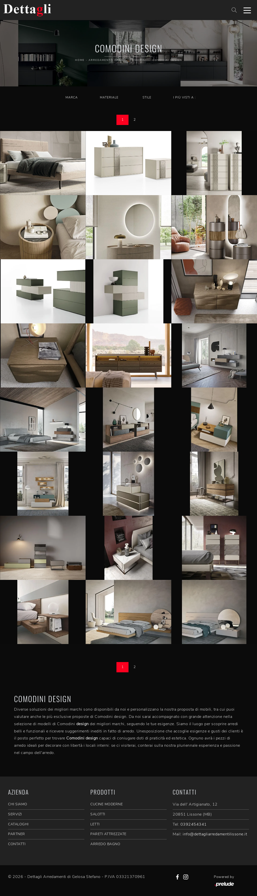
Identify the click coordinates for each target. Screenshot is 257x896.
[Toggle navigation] (247, 10)
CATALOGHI (18, 824)
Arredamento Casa (106, 60)
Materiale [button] (109, 97)
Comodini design (167, 60)
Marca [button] (72, 97)
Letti (95, 824)
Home (80, 60)
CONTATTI (16, 844)
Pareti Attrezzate (108, 834)
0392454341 (193, 824)
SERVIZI (15, 814)
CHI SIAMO (17, 804)
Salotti (97, 814)
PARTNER (16, 834)
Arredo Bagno (105, 844)
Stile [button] (147, 97)
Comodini (138, 60)
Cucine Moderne (106, 804)
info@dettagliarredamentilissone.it (215, 834)
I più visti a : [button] (184, 97)
